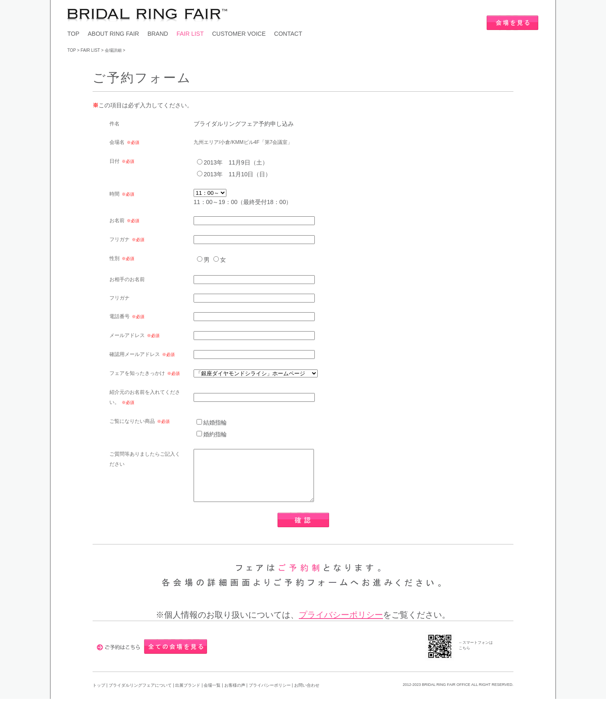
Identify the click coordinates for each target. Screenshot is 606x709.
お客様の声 (235, 695)
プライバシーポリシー (341, 624)
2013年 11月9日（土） (236, 162)
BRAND (157, 33)
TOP (73, 33)
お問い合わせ (306, 695)
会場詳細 (113, 50)
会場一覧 (212, 695)
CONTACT (288, 33)
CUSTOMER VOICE (239, 33)
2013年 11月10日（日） (237, 174)
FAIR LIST (190, 33)
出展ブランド (187, 695)
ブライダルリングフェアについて (140, 695)
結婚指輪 (215, 422)
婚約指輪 (215, 434)
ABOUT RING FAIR (113, 33)
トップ (99, 695)
